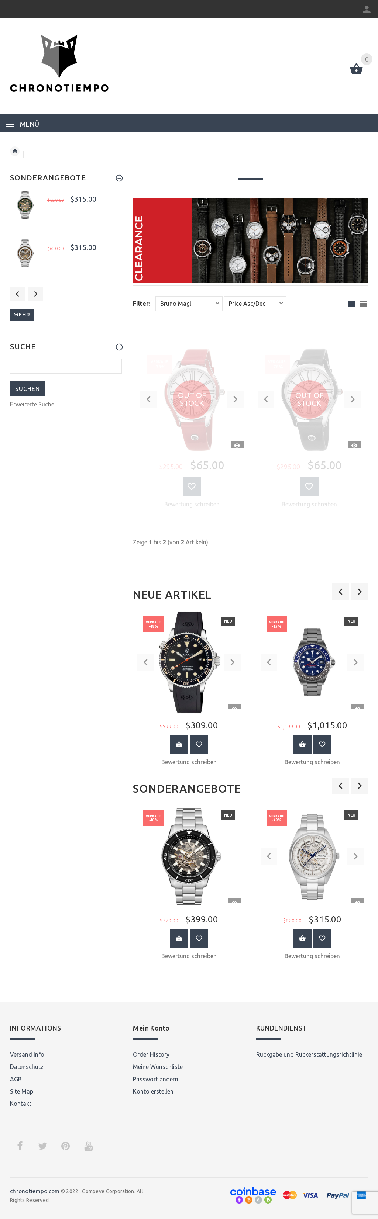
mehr (22, 314)
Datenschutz (27, 1066)
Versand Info (27, 1054)
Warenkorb (179, 744)
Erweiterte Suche (32, 404)
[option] (189, 691)
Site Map (21, 1091)
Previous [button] (17, 294)
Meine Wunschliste (158, 1066)
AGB (16, 1079)
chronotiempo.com (34, 1191)
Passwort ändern (155, 1079)
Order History (151, 1054)
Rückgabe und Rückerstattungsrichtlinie (309, 1054)
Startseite (15, 151)
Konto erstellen (153, 1091)
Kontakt (20, 1103)
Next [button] (35, 294)
